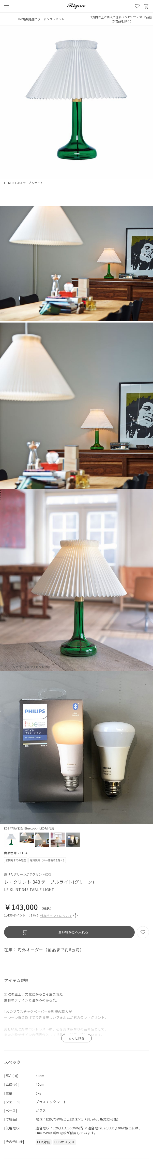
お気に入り (137, 6)
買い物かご (146, 6)
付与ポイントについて (59, 915)
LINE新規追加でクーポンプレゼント (40, 19)
